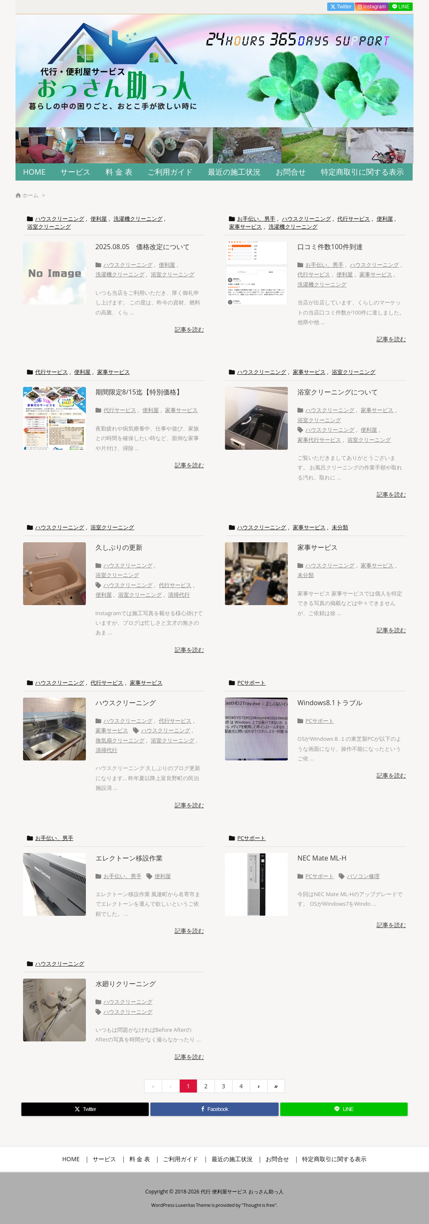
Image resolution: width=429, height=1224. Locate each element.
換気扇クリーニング (120, 740)
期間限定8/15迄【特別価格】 (139, 392)
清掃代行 (179, 594)
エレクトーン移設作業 (129, 858)
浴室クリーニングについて (337, 392)
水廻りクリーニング (126, 983)
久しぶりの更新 (119, 547)
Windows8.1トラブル (329, 702)
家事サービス (245, 226)
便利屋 (98, 218)
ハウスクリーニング (59, 218)
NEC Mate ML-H (321, 858)
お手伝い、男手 (256, 218)
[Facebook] (214, 1109)
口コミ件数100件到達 (329, 246)
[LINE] (344, 1109)
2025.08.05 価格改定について (143, 246)
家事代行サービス (319, 439)
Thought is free (259, 1205)
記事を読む (189, 329)
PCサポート (251, 682)
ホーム (30, 195)
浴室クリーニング (49, 226)
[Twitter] (85, 1109)
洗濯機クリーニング (138, 218)
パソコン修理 (363, 876)
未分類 (340, 527)
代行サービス (353, 218)
